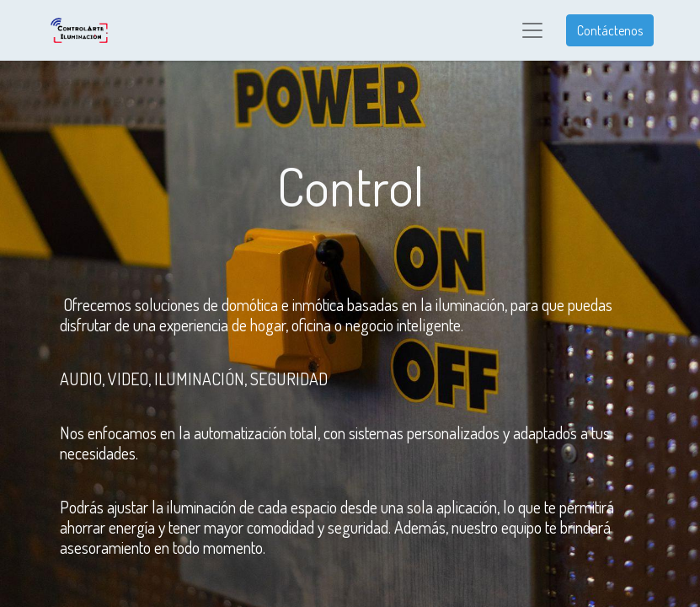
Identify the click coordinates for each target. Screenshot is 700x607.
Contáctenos (610, 30)
